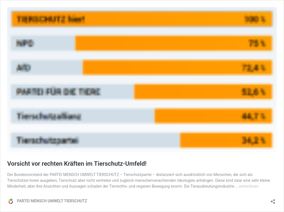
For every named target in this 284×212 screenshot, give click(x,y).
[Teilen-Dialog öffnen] (273, 199)
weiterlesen (248, 186)
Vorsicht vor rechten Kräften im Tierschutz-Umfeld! (77, 163)
